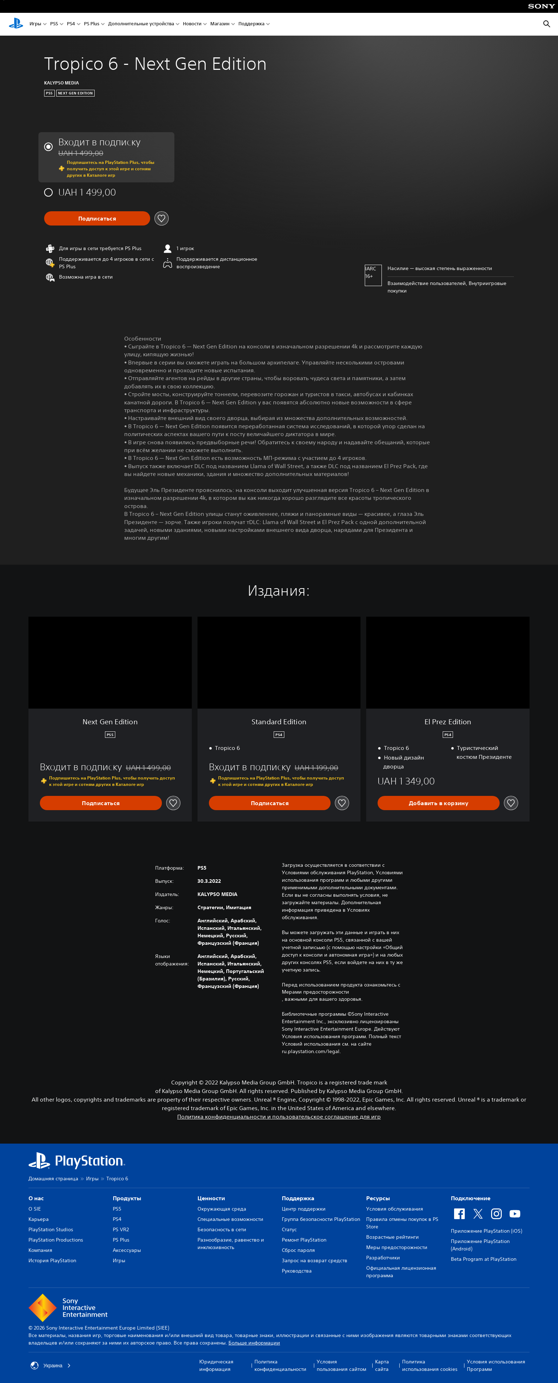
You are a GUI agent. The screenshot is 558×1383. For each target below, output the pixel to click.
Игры (35, 24)
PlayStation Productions (55, 1240)
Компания (40, 1250)
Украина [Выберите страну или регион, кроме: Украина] (50, 1365)
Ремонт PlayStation (304, 1240)
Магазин (220, 24)
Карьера (38, 1219)
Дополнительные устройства (141, 24)
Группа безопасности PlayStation (321, 1219)
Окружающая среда (222, 1209)
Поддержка (251, 24)
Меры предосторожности (396, 1247)
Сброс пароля (298, 1250)
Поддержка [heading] (298, 1198)
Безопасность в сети (222, 1229)
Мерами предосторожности (315, 992)
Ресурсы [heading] (378, 1198)
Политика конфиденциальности (280, 1365)
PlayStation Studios (50, 1229)
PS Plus (91, 24)
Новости (192, 24)
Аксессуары (127, 1250)
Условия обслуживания (394, 1209)
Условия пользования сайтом (341, 1365)
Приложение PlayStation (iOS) (486, 1231)
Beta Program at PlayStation (483, 1259)
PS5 (54, 24)
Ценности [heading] (211, 1198)
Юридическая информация (216, 1365)
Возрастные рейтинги (392, 1237)
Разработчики (383, 1257)
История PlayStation (52, 1260)
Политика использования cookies (430, 1365)
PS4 (71, 24)
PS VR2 (121, 1229)
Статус (289, 1229)
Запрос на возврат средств (314, 1260)
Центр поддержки (304, 1209)
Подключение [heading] (470, 1198)
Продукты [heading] (127, 1198)
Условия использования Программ (496, 1365)
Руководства (297, 1271)
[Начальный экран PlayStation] (16, 24)
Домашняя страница (53, 1178)
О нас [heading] (36, 1198)
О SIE (34, 1209)
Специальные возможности (230, 1219)
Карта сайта (382, 1365)
